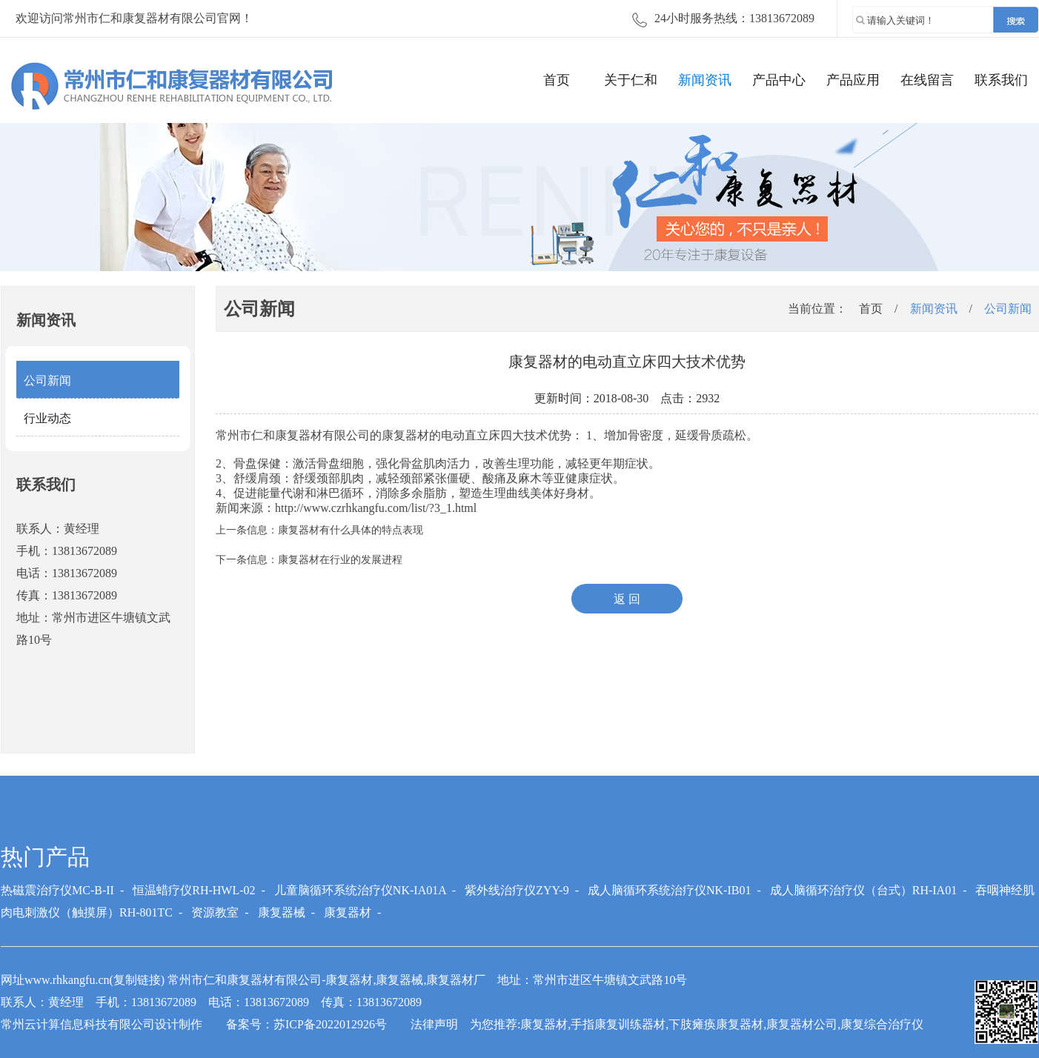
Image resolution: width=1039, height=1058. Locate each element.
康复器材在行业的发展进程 (340, 559)
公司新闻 (47, 380)
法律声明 (434, 1024)
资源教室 (215, 912)
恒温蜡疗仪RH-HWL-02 (194, 890)
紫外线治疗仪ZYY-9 (516, 890)
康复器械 (281, 912)
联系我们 (1001, 80)
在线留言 (927, 80)
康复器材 (405, 435)
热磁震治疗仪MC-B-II (57, 890)
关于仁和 (630, 80)
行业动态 (47, 418)
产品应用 (853, 80)
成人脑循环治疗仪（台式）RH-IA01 (863, 890)
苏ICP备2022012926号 (330, 1024)
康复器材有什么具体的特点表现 (350, 530)
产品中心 (779, 80)
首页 (556, 80)
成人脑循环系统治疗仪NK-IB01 (669, 890)
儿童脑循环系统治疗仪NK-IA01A (360, 890)
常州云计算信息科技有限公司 (78, 1024)
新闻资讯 (704, 80)
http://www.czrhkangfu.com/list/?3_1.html (376, 508)
